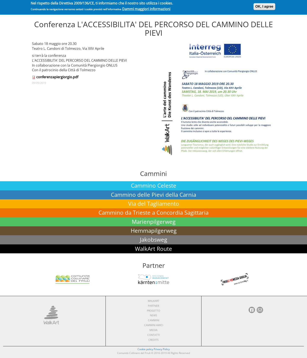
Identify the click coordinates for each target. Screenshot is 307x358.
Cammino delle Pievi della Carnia (153, 194)
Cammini (153, 320)
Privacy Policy (162, 349)
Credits (153, 340)
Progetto (153, 310)
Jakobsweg (153, 239)
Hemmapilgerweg (154, 230)
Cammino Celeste (153, 185)
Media (153, 330)
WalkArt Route (153, 248)
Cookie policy (145, 349)
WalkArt (153, 301)
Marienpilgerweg (153, 221)
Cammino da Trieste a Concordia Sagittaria (153, 212)
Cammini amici (153, 325)
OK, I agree (264, 5)
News (153, 315)
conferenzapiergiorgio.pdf (57, 77)
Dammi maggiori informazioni (146, 8)
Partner (153, 306)
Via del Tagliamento (153, 203)
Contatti (153, 335)
